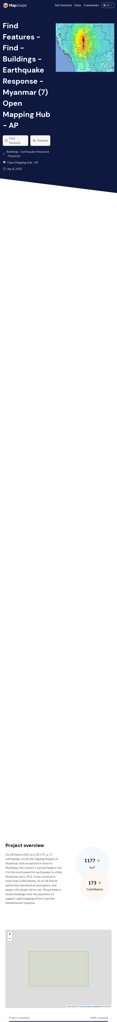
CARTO (107, 1006)
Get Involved (63, 5)
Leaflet (72, 1006)
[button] (9, 934)
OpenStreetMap (85, 1006)
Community (91, 5)
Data (77, 5)
